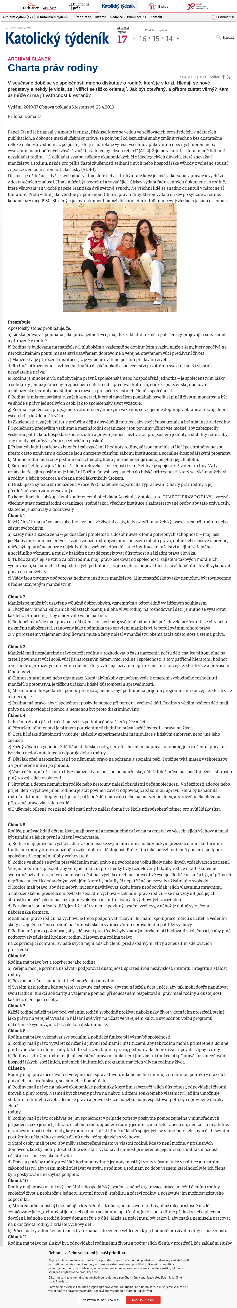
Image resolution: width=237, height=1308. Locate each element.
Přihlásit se (223, 17)
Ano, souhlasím (143, 1300)
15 (156, 38)
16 (142, 38)
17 (122, 38)
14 (169, 38)
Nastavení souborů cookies (100, 1300)
